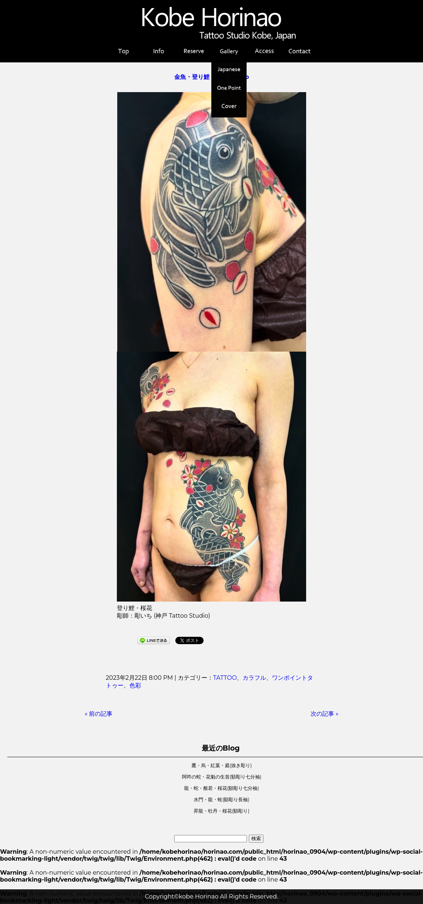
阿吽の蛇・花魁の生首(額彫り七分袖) (221, 777)
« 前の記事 (98, 713)
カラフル (254, 677)
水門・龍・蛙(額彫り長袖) (221, 799)
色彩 (135, 685)
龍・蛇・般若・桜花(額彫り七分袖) (221, 788)
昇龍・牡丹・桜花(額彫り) (221, 811)
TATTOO (225, 677)
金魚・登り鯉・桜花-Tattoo (211, 76)
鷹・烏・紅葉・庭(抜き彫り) (221, 765)
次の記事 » (324, 713)
